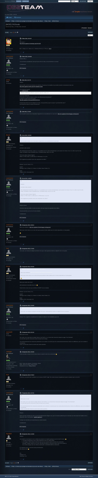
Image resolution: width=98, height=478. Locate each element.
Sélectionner (25, 90)
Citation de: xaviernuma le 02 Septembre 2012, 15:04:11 (33, 269)
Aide (80, 476)
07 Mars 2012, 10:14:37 (27, 38)
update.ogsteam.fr (38, 417)
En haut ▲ (91, 476)
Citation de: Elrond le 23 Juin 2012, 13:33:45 (31, 181)
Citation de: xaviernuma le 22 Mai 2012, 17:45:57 (32, 137)
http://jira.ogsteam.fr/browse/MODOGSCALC (30, 100)
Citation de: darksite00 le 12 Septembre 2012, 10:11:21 (33, 395)
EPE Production (23, 68)
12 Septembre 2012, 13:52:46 (28, 351)
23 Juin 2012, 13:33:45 (26, 135)
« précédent (84, 27)
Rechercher (17, 17)
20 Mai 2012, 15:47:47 (26, 80)
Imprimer (90, 32)
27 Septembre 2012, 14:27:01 (28, 393)
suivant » (90, 27)
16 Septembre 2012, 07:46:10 (28, 375)
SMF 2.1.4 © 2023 (8, 476)
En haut (7, 462)
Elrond (8, 135)
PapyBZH (9, 433)
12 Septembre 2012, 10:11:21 (28, 332)
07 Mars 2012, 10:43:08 (27, 56)
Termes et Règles (85, 476)
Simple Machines (15, 476)
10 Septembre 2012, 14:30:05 (28, 305)
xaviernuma (9, 56)
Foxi (7, 248)
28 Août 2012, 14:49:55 (26, 178)
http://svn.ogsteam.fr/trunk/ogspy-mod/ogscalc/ (68, 113)
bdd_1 (8, 38)
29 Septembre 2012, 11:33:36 (28, 434)
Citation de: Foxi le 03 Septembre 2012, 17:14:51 (32, 308)
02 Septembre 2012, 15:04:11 (28, 225)
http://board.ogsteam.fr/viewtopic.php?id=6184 (30, 43)
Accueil (9, 17)
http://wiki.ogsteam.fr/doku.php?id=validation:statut (31, 86)
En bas (6, 32)
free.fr (50, 48)
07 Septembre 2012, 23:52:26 (28, 266)
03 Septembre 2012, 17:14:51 (28, 248)
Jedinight (9, 351)
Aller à (70, 469)
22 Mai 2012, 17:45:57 (26, 111)
